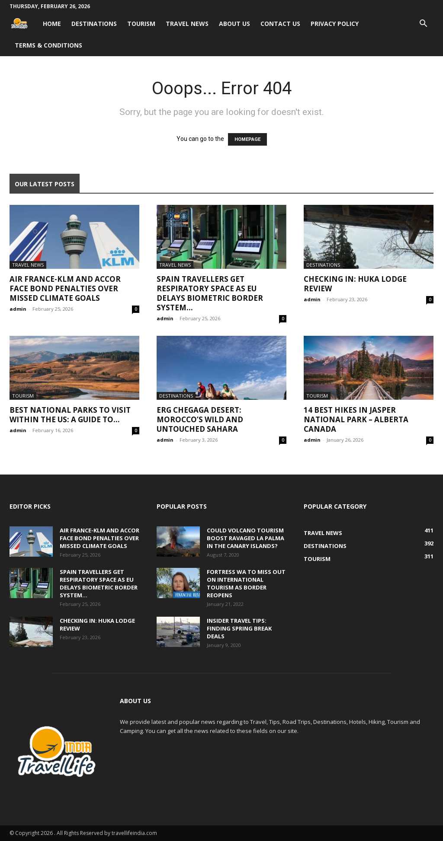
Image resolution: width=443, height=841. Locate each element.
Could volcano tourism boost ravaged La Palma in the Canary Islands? (245, 538)
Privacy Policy (335, 23)
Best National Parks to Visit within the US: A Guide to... (70, 414)
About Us (234, 23)
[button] (423, 24)
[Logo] (24, 23)
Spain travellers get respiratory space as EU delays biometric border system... (210, 293)
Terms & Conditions (48, 45)
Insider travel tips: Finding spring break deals (239, 628)
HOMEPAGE (247, 139)
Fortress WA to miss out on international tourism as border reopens (246, 583)
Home (52, 23)
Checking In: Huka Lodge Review (355, 283)
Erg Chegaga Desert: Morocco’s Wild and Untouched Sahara (200, 419)
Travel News (187, 23)
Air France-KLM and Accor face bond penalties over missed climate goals (65, 288)
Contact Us (280, 23)
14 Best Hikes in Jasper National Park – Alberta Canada (356, 419)
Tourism (141, 23)
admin (18, 309)
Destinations (94, 23)
